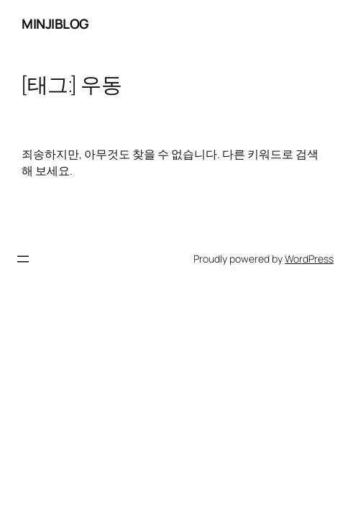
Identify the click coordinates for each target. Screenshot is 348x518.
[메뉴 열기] (23, 259)
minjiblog (55, 23)
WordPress (309, 258)
